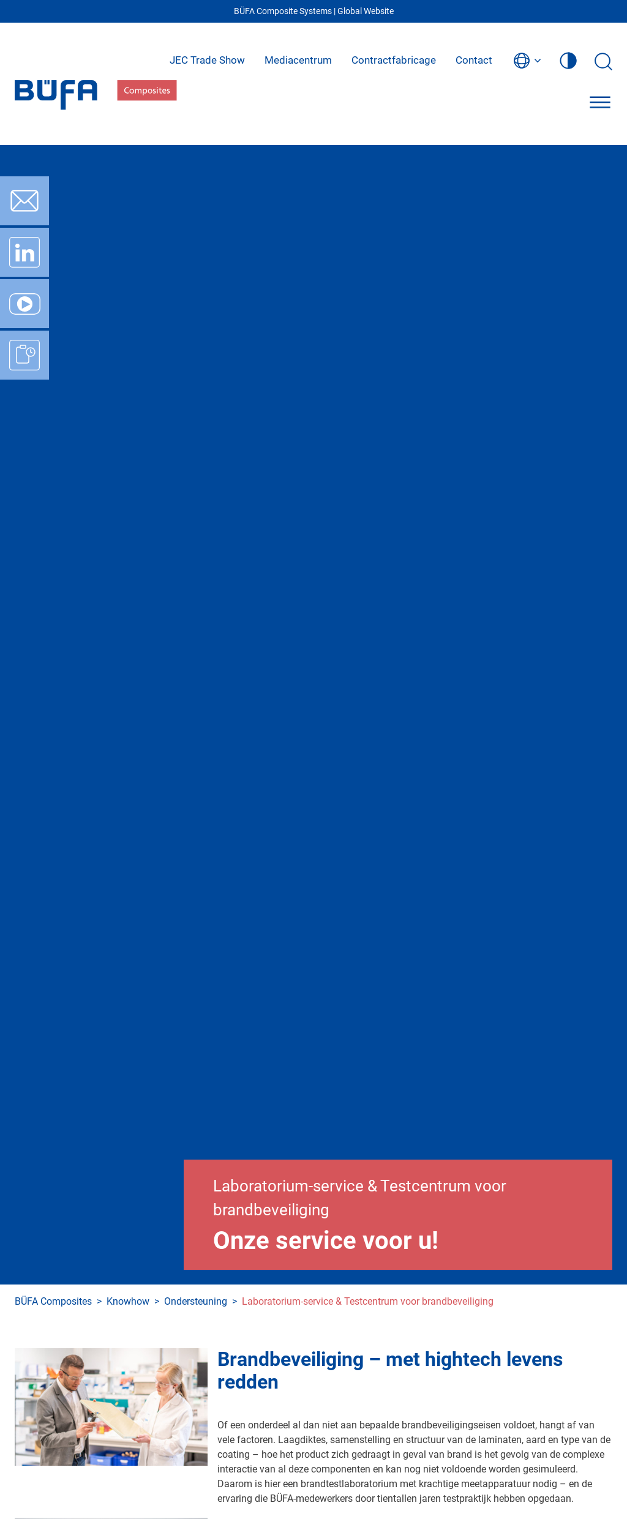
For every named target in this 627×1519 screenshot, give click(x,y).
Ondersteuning (195, 1301)
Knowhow (128, 1301)
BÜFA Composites (53, 1301)
